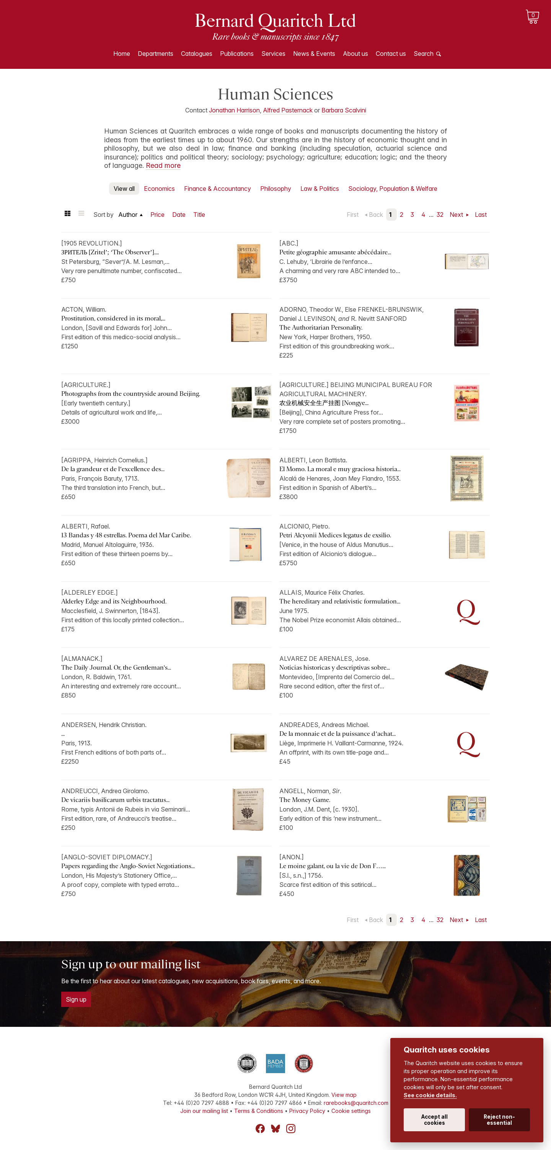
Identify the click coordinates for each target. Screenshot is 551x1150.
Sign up (76, 999)
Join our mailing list (204, 1111)
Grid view (67, 214)
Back (376, 214)
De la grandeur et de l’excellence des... (113, 469)
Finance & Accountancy (217, 188)
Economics (159, 188)
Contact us (391, 53)
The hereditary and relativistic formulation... (339, 601)
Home (121, 53)
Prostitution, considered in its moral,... (113, 318)
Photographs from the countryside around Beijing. (130, 393)
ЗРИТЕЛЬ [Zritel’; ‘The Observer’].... (110, 252)
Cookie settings (351, 1111)
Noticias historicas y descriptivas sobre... (334, 667)
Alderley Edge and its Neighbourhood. (113, 601)
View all (124, 188)
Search (424, 53)
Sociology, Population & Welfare (392, 188)
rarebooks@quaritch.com (356, 1103)
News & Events (314, 53)
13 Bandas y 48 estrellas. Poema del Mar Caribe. (126, 535)
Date (179, 214)
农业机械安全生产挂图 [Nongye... (323, 403)
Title (199, 214)
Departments (155, 53)
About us (355, 53)
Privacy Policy (307, 1111)
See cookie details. (430, 1095)
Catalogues (196, 53)
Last (481, 214)
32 (440, 214)
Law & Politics (319, 188)
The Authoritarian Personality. (320, 327)
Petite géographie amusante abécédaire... (335, 252)
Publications (237, 53)
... (63, 733)
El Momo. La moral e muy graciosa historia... (340, 469)
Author (127, 214)
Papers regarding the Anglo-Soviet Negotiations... (128, 866)
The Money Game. (304, 800)
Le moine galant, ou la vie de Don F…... (332, 866)
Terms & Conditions (258, 1111)
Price (157, 214)
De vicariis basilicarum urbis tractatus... (115, 800)
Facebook (260, 1128)
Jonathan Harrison (234, 110)
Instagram (290, 1128)
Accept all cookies (434, 1120)
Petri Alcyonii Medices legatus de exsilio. (335, 535)
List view (81, 214)
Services (273, 53)
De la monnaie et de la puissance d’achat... (337, 733)
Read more (163, 165)
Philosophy (275, 188)
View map (344, 1094)
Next (457, 214)
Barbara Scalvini (343, 110)
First (353, 214)
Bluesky (275, 1128)
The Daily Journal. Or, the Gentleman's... (116, 667)
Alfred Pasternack (288, 110)
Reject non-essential (499, 1120)
